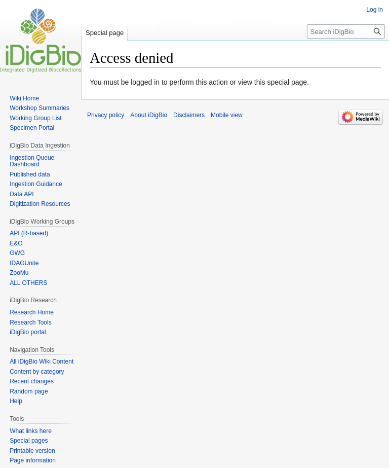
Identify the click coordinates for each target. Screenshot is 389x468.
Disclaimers (189, 115)
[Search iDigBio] (346, 31)
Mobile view (227, 115)
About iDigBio (148, 115)
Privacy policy (105, 115)
